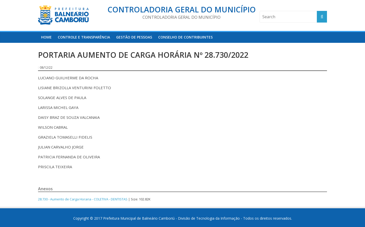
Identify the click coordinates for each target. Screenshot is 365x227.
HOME (46, 37)
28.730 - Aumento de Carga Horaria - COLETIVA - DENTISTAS (82, 199)
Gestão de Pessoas (134, 37)
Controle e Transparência (84, 37)
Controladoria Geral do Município (181, 9)
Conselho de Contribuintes (185, 37)
